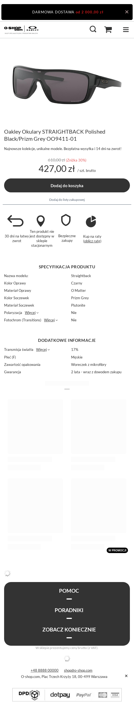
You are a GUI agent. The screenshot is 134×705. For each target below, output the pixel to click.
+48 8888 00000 (45, 670)
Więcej (30, 312)
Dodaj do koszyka (67, 185)
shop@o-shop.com (78, 670)
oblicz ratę (92, 241)
